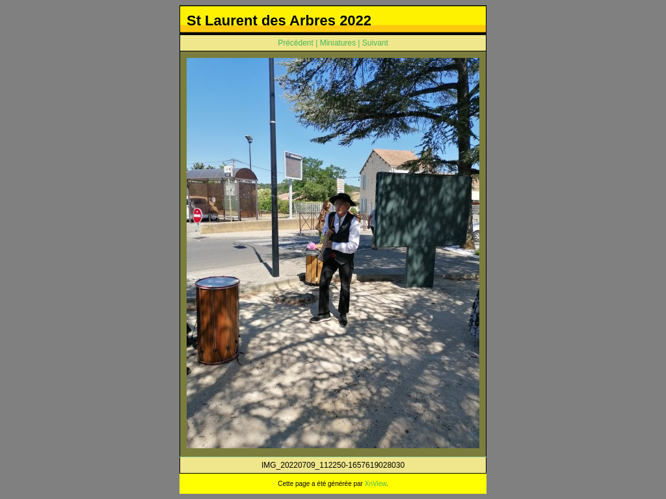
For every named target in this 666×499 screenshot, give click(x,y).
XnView (375, 483)
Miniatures (338, 42)
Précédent (295, 42)
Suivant (375, 42)
